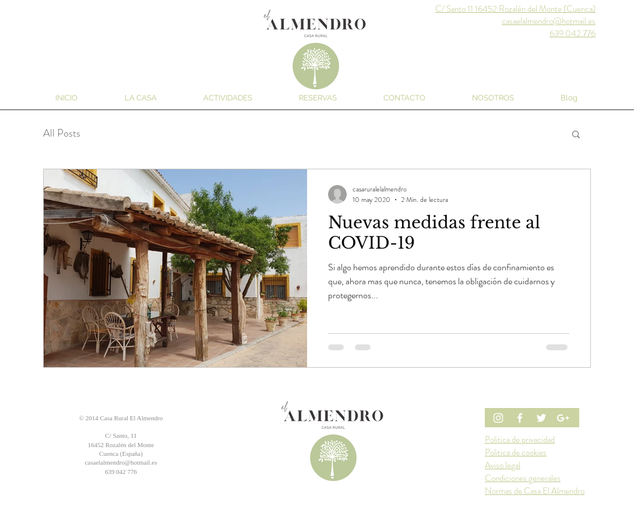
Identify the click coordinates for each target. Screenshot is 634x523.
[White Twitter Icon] (541, 418)
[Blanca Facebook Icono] (519, 418)
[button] (576, 135)
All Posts (61, 133)
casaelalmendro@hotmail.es (120, 462)
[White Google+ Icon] (562, 418)
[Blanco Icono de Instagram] (498, 418)
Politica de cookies (516, 452)
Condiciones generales (523, 478)
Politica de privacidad (520, 439)
